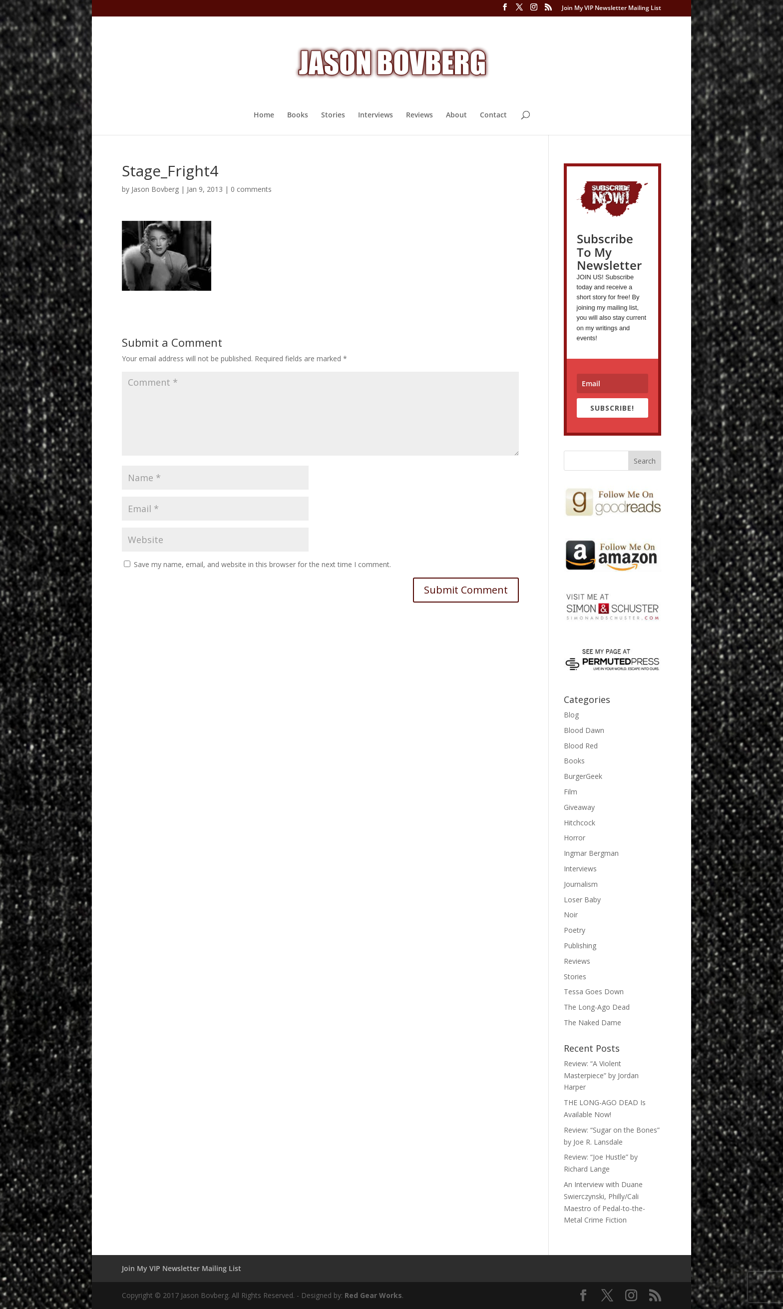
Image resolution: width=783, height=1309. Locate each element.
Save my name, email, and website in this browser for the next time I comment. (262, 564)
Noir (571, 914)
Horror (574, 837)
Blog (571, 714)
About (456, 115)
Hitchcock (579, 822)
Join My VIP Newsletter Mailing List (611, 8)
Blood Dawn (584, 730)
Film (570, 791)
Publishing (580, 945)
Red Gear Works (373, 1295)
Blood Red (581, 745)
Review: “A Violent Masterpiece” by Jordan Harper (601, 1075)
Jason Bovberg (155, 189)
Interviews (375, 115)
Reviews (419, 115)
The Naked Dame (592, 1022)
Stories (333, 115)
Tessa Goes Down (594, 991)
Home (264, 115)
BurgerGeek (583, 776)
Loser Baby (582, 899)
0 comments (251, 189)
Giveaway (579, 807)
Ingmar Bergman (591, 853)
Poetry (574, 930)
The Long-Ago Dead (597, 1007)
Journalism (581, 884)
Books (297, 115)
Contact (493, 115)
